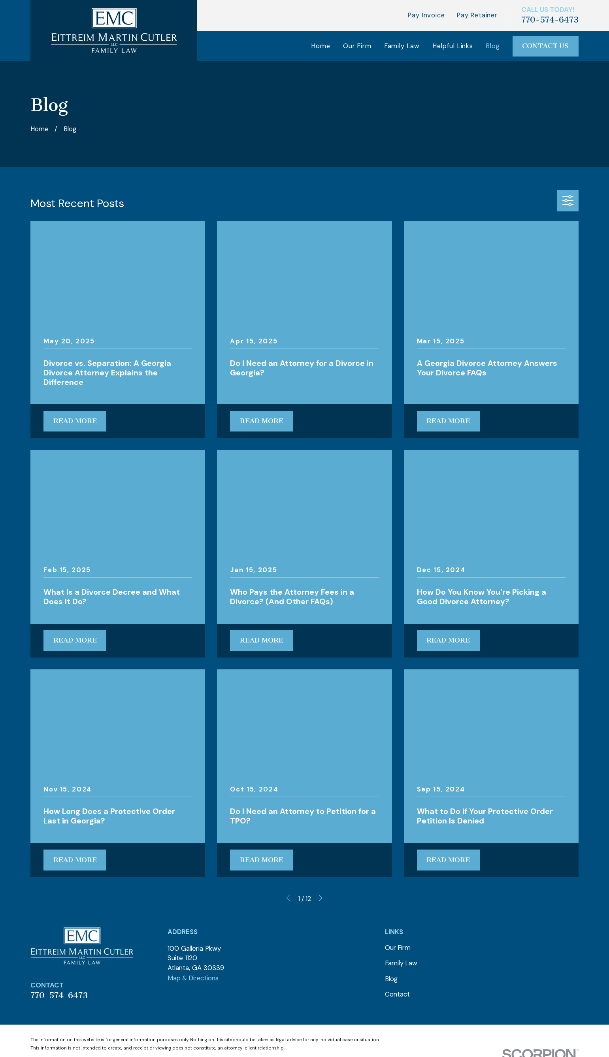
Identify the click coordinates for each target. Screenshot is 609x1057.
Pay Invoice (426, 15)
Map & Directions (193, 978)
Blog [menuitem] (493, 46)
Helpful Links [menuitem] (452, 46)
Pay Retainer (477, 15)
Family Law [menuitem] (402, 46)
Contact (397, 994)
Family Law (401, 963)
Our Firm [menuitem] (357, 46)
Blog (391, 979)
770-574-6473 (550, 19)
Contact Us (545, 46)
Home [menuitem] (320, 46)
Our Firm (398, 948)
